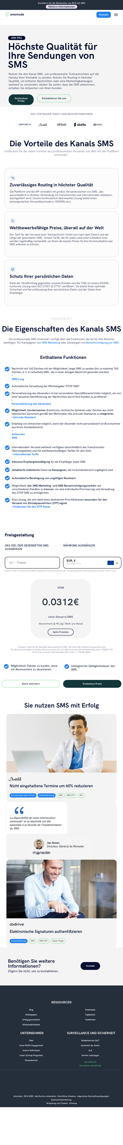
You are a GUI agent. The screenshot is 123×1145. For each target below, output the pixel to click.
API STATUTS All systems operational (90, 1064)
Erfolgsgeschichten (31, 1019)
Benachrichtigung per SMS (102, 341)
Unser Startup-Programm (31, 1055)
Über (31, 1040)
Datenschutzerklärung (61, 1100)
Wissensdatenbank (31, 1024)
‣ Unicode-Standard (24, 416)
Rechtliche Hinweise (67, 1096)
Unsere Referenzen (31, 1050)
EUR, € (71, 559)
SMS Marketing (51, 341)
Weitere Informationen (61, 6)
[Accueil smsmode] (16, 14)
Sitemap (73, 1103)
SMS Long (18, 378)
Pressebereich (31, 1060)
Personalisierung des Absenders (31, 403)
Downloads (90, 1010)
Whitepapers (31, 1014)
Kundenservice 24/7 (90, 1040)
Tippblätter (90, 1014)
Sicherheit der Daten (90, 1045)
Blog (31, 1010)
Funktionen (90, 1019)
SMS (14, 436)
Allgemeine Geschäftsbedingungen (93, 1096)
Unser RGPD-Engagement (31, 1045)
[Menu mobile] (116, 15)
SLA (90, 1050)
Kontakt (103, 14)
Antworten (18, 433)
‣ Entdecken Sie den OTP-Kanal (31, 505)
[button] (8, 125)
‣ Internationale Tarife (25, 453)
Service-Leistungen (90, 1055)
